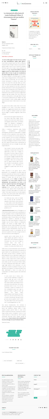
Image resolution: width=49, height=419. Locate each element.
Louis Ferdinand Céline (13, 335)
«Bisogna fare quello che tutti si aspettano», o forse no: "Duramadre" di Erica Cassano (34, 233)
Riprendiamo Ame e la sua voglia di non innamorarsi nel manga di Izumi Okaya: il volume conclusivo (34, 189)
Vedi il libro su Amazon (7, 56)
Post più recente (7, 360)
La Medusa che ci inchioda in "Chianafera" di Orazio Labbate (34, 210)
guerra (18, 332)
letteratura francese (14, 334)
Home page (19, 360)
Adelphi (19, 330)
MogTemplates (12, 412)
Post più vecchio (20, 363)
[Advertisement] (35, 91)
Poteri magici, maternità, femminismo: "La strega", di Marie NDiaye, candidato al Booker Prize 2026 (34, 177)
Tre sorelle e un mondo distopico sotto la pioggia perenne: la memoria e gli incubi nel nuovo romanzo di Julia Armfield (34, 221)
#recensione (14, 10)
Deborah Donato (11, 332)
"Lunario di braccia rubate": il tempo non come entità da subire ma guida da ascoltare (34, 200)
